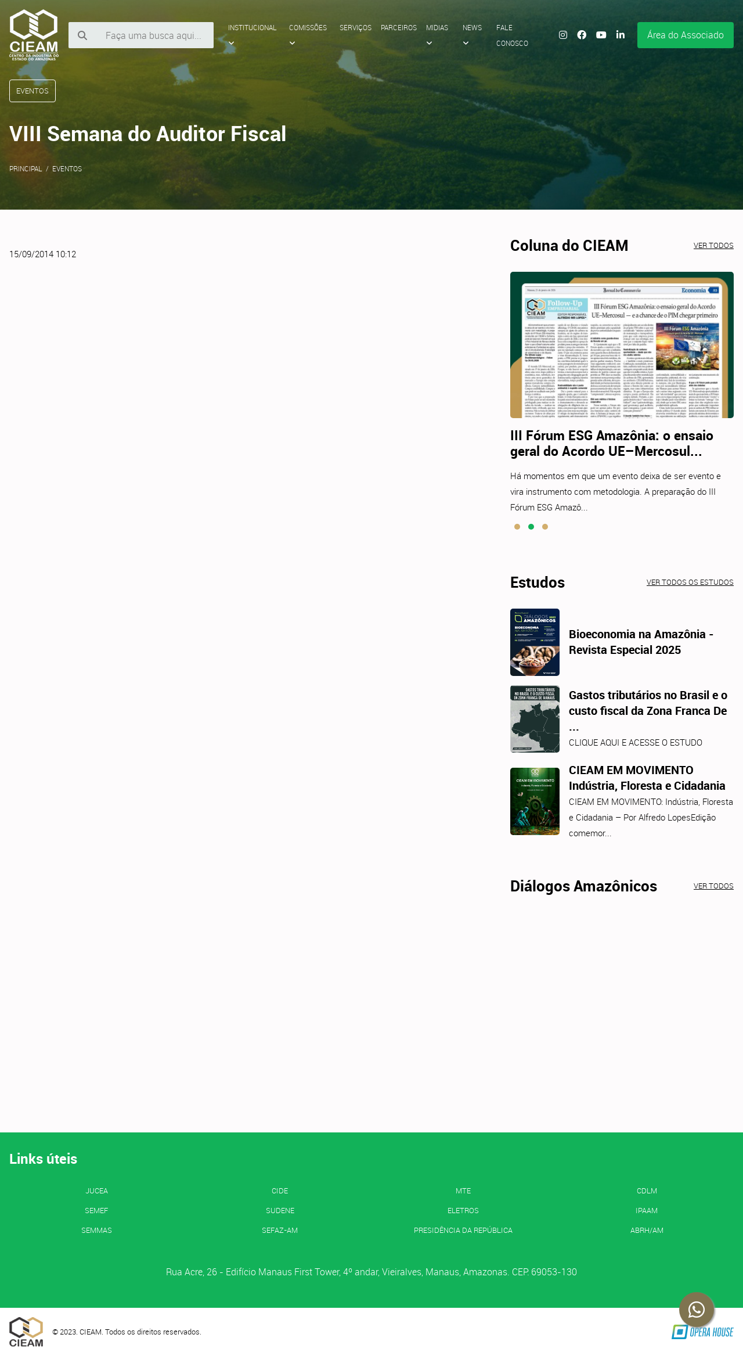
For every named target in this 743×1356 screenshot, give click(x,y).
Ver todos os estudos (690, 582)
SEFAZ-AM (280, 1230)
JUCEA (96, 1190)
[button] (517, 527)
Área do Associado (685, 34)
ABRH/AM (646, 1230)
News (472, 35)
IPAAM (647, 1210)
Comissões (308, 35)
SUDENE (280, 1210)
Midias (437, 35)
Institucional (252, 35)
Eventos (67, 168)
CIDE (280, 1190)
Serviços (356, 27)
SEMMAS (96, 1230)
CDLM (647, 1190)
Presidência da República (463, 1230)
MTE (463, 1190)
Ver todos (714, 245)
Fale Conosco (512, 35)
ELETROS (463, 1210)
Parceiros (399, 27)
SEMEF (96, 1210)
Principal (25, 168)
